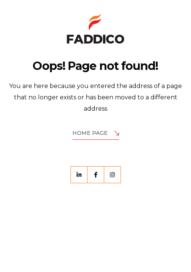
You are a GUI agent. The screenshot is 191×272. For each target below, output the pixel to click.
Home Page (95, 133)
